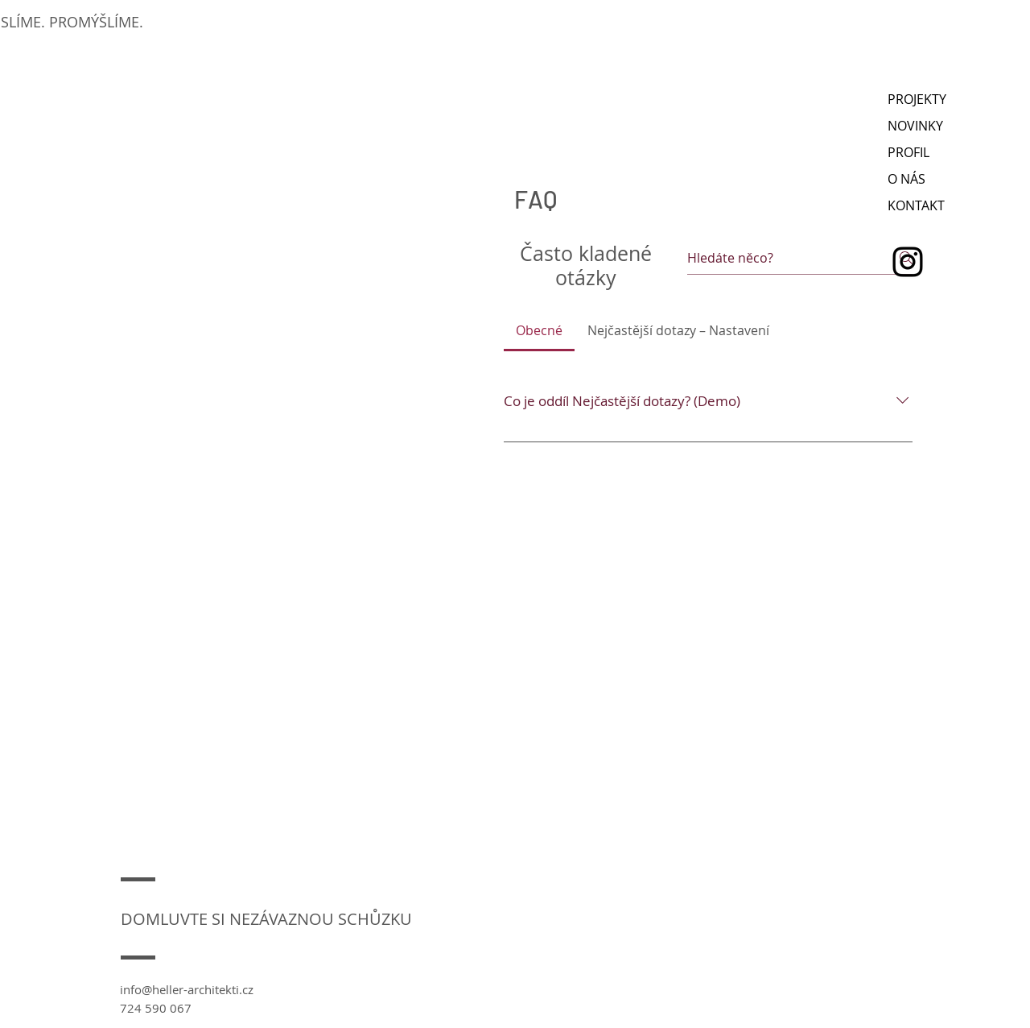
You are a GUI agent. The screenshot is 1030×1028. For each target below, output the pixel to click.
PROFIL (908, 152)
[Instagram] (908, 262)
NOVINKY (915, 126)
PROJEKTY (917, 99)
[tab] (539, 330)
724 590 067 (156, 1008)
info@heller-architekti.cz (186, 989)
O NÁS (906, 179)
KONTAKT (916, 205)
